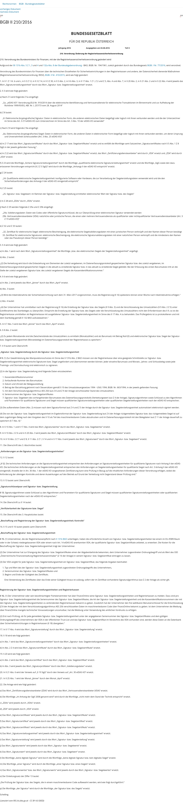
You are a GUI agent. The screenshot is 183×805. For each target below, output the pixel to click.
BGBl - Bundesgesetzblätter (32, 3)
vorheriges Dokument (10, 9)
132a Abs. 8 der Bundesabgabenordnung (62, 65)
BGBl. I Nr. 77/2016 (156, 65)
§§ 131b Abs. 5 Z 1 (21, 65)
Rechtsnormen (9, 3)
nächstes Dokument (9, 11)
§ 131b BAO (61, 539)
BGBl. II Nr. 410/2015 (55, 75)
